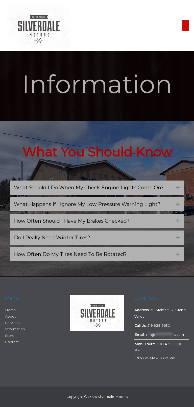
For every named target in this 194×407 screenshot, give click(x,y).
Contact (12, 342)
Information (15, 329)
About (10, 316)
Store (9, 336)
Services (12, 323)
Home (10, 310)
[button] (97, 188)
